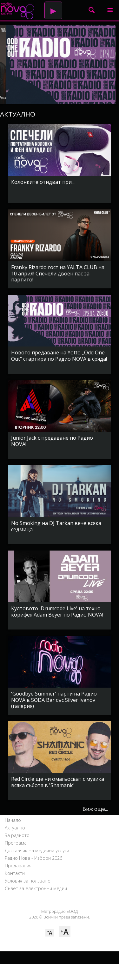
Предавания (18, 866)
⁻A (49, 932)
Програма (16, 843)
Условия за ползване (27, 881)
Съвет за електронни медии (36, 888)
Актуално (15, 828)
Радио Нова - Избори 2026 (33, 858)
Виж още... (95, 808)
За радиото (17, 835)
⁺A (65, 931)
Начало (13, 820)
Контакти (15, 873)
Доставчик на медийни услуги (37, 850)
